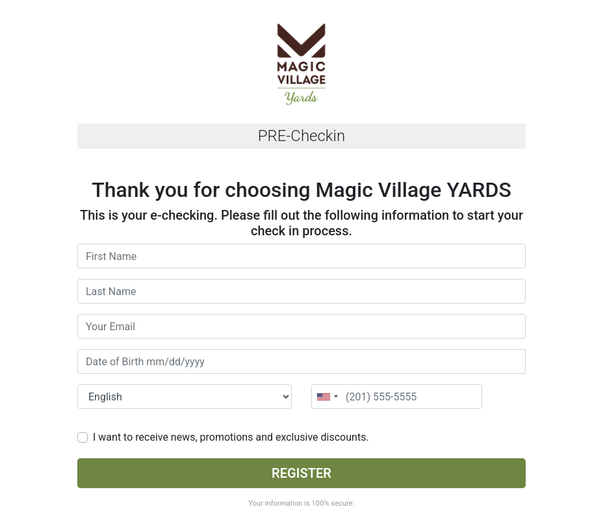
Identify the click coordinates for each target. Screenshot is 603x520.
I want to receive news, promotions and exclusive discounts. (231, 437)
